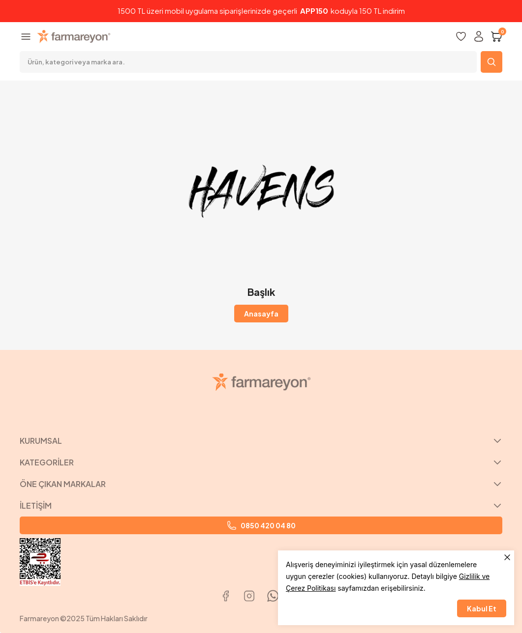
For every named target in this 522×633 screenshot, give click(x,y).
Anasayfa (261, 313)
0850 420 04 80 (261, 525)
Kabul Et (481, 608)
